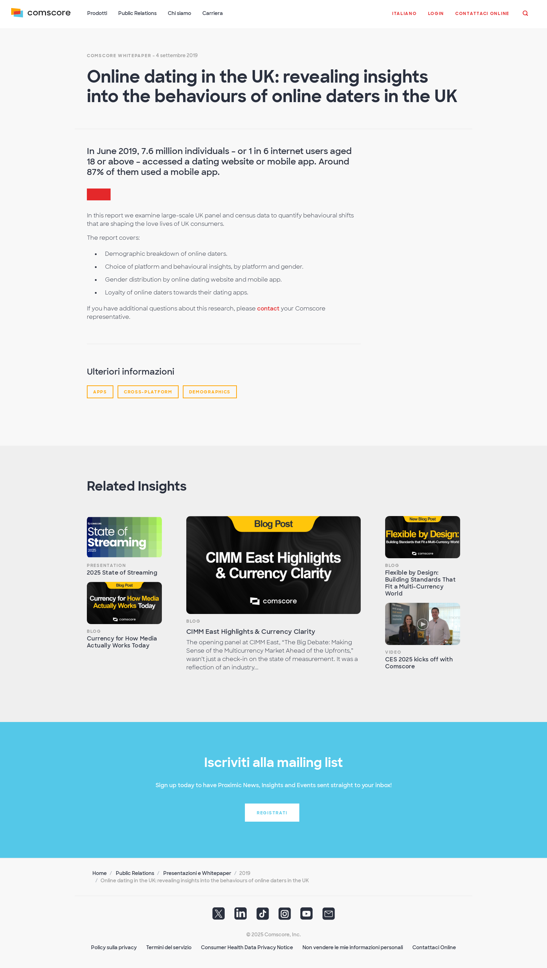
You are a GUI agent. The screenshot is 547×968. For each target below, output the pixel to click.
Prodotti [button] (97, 13)
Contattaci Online (434, 947)
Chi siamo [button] (179, 13)
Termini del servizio (169, 947)
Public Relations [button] (137, 13)
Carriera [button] (212, 13)
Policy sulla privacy (114, 947)
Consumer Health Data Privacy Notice (247, 947)
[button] (404, 17)
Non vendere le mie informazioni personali (352, 947)
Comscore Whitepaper (119, 56)
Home (99, 873)
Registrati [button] (272, 813)
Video (393, 652)
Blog (94, 631)
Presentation (106, 565)
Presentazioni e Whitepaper (197, 873)
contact (268, 308)
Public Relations (135, 873)
